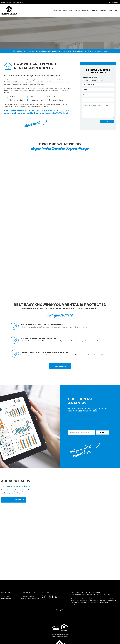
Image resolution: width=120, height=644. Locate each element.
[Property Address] (33, 40)
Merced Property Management (60, 610)
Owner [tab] (86, 80)
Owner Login (6, 2)
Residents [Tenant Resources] (85, 10)
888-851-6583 (30, 596)
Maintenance (67, 51)
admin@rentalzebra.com (32, 598)
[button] (42, 596)
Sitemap (99, 594)
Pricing (104, 51)
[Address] (98, 100)
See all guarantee (60, 366)
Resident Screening (42, 51)
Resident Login (18, 2)
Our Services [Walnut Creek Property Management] (57, 10)
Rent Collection (55, 51)
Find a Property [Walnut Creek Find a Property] (68, 10)
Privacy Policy (106, 594)
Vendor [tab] (103, 80)
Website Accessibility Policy (91, 604)
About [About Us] (110, 10)
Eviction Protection (94, 51)
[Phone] (98, 95)
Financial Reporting (79, 51)
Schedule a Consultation (13, 500)
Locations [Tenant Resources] (103, 10)
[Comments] (98, 110)
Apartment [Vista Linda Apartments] (94, 10)
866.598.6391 (115, 2)
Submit (68, 40)
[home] (9, 10)
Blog (116, 10)
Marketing (30, 51)
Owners (77, 10)
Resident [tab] (94, 80)
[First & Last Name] (98, 84)
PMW (93, 594)
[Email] (98, 89)
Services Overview (19, 51)
